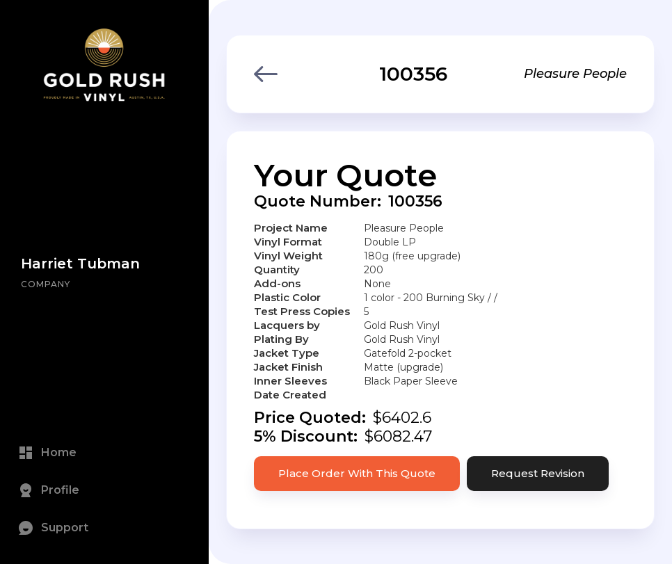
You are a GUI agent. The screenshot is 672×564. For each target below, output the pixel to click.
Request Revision (537, 473)
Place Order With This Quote (356, 473)
